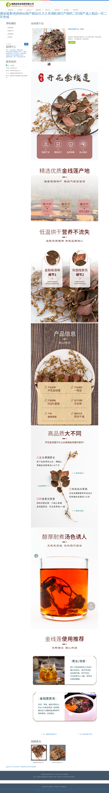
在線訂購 (71, 42)
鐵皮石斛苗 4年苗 (87, 734)
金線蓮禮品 (10, 34)
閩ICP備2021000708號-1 (69, 776)
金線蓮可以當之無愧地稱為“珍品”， (15, 55)
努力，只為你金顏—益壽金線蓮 (14, 50)
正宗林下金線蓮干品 (57, 762)
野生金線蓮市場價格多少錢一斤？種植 (16, 51)
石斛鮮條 (9, 37)
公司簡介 (19, 10)
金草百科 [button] (28, 766)
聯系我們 (75, 10)
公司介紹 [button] (13, 766)
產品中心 (29, 10)
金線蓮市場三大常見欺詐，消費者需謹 (16, 53)
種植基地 (38, 10)
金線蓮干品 (10, 30)
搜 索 (26, 44)
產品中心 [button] (18, 766)
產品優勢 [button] (33, 766)
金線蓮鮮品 (10, 27)
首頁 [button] (9, 766)
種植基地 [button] (23, 766)
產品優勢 (66, 10)
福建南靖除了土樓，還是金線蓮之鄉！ (16, 56)
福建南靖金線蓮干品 (51, 734)
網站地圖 (66, 774)
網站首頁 (10, 10)
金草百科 (57, 10)
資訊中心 (47, 10)
